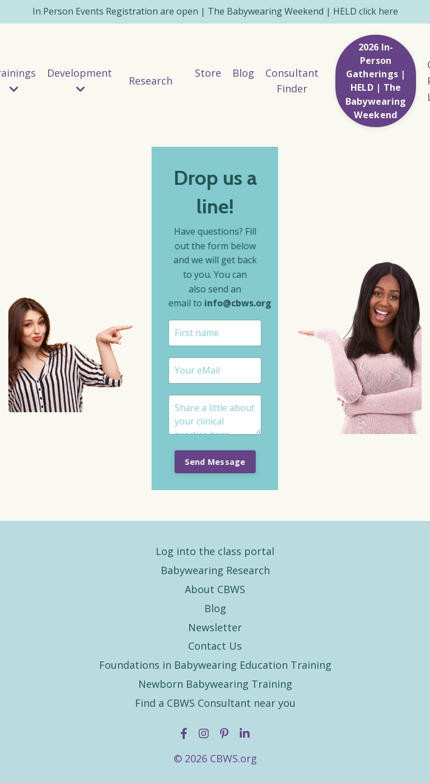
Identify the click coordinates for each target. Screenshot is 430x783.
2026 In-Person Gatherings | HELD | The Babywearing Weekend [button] (375, 81)
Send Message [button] (214, 461)
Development (79, 80)
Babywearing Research (215, 570)
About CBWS (215, 589)
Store (208, 73)
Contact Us (215, 645)
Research (150, 80)
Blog (243, 73)
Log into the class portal (215, 551)
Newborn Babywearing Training (215, 684)
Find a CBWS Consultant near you (215, 703)
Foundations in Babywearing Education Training (215, 665)
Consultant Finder (292, 81)
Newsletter (215, 627)
